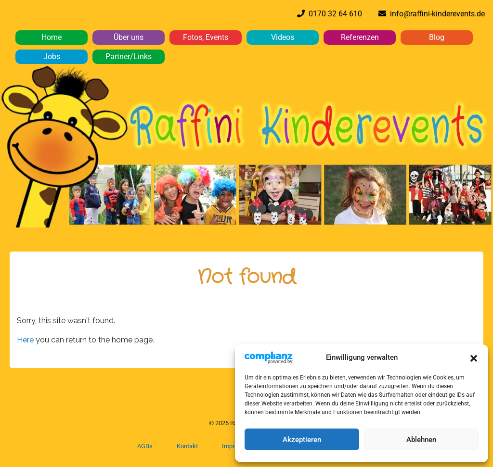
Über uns (128, 37)
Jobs (51, 56)
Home (51, 37)
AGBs (145, 446)
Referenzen (360, 37)
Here (26, 339)
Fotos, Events (205, 37)
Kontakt (187, 446)
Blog (436, 37)
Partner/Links (128, 56)
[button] (474, 357)
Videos (282, 37)
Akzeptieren (302, 439)
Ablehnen (421, 439)
